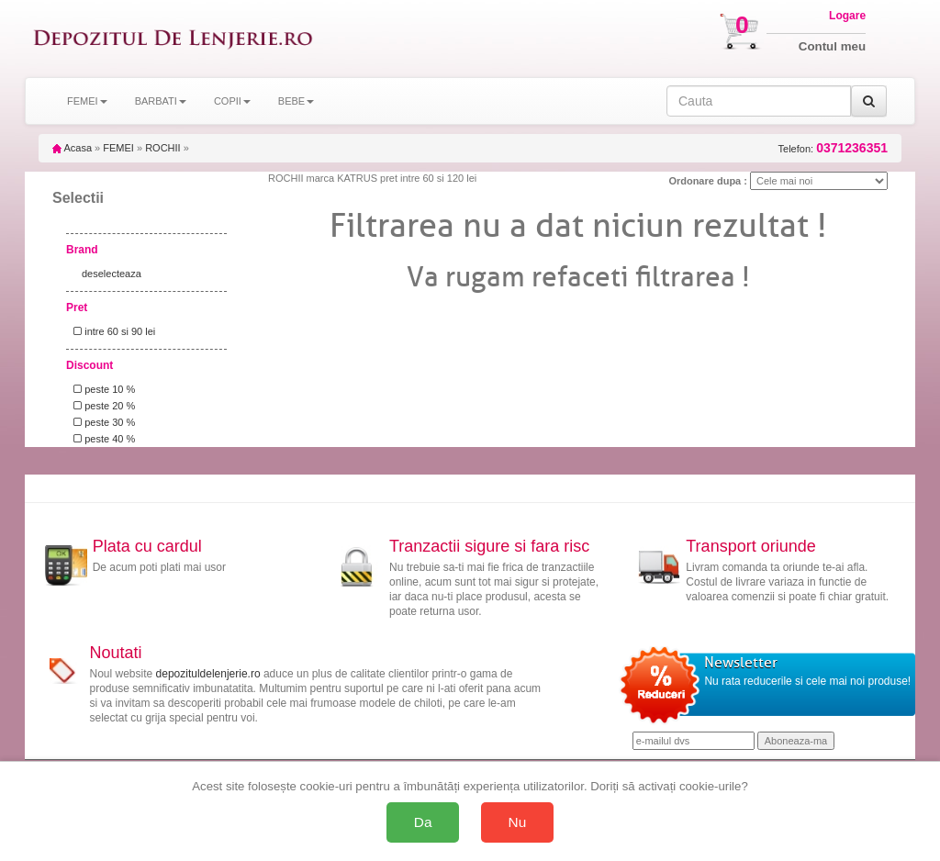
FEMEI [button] (87, 100)
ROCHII (163, 147)
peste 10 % (101, 389)
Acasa (72, 147)
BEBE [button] (296, 100)
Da (423, 822)
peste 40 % (101, 438)
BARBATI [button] (160, 100)
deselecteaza (111, 273)
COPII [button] (232, 100)
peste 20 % (101, 405)
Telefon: (833, 148)
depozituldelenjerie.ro (208, 673)
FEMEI (118, 147)
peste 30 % (101, 422)
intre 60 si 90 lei (111, 331)
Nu (518, 822)
